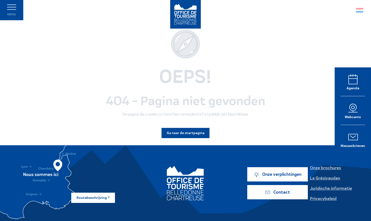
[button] (349, 10)
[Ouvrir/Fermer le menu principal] (11, 10)
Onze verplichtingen (277, 174)
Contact (277, 192)
